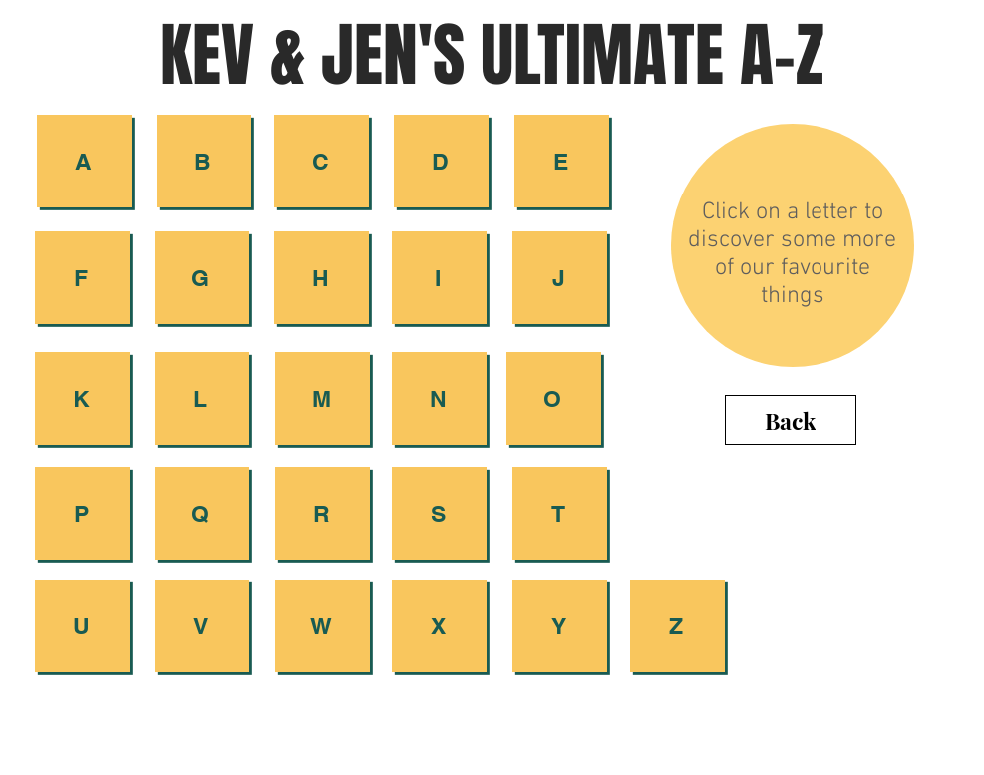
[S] (439, 513)
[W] (322, 626)
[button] (441, 161)
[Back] (790, 420)
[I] (439, 277)
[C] (321, 161)
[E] (561, 161)
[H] (321, 277)
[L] (202, 398)
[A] (84, 161)
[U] (82, 626)
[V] (202, 626)
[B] (204, 161)
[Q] (202, 513)
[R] (322, 513)
